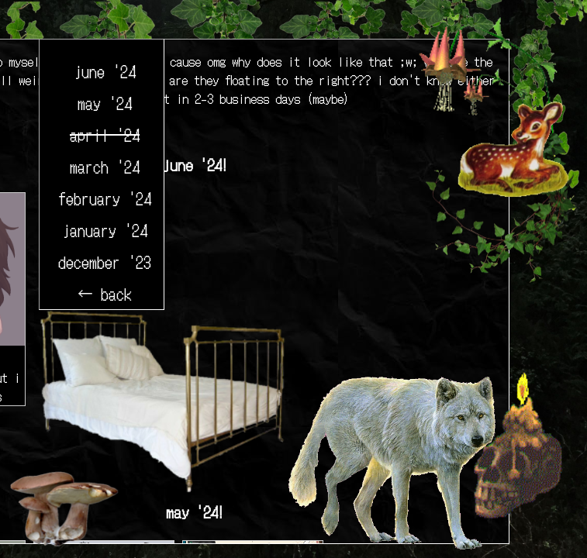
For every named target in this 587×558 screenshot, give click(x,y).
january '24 (104, 230)
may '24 (105, 102)
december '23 (104, 261)
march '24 (105, 166)
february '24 (104, 198)
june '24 (105, 71)
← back (105, 293)
